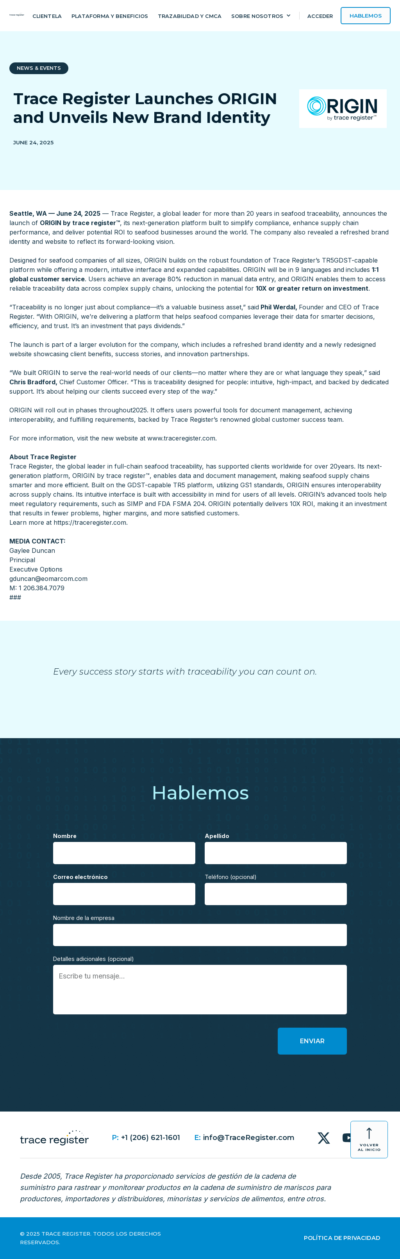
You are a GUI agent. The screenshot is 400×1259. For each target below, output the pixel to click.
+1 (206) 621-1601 (150, 1137)
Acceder (320, 16)
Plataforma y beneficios (109, 16)
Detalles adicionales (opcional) (93, 958)
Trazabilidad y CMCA (189, 16)
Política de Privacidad (342, 1237)
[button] (261, 17)
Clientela (47, 16)
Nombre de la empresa (83, 918)
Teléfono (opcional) (231, 877)
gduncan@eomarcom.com (48, 578)
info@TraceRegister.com (249, 1137)
